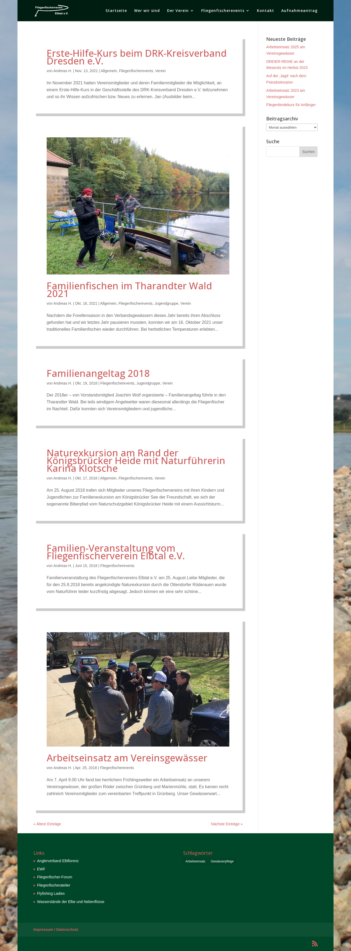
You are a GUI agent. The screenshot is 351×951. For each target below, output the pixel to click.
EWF (41, 869)
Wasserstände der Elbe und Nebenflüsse (70, 902)
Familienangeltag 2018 (98, 373)
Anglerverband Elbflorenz (58, 861)
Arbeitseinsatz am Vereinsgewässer (127, 757)
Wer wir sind (147, 11)
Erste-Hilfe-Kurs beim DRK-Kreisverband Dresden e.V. (137, 57)
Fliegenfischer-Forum (54, 877)
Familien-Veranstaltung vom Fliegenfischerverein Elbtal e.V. (116, 552)
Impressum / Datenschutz (55, 929)
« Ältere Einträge (47, 824)
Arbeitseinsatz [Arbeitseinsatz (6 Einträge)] (195, 861)
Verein (160, 71)
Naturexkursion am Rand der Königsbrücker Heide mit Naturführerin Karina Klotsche (136, 460)
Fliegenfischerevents (222, 11)
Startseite (116, 11)
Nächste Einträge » (227, 824)
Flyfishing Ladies (51, 893)
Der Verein (178, 11)
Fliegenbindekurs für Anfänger (291, 105)
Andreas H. (62, 71)
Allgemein (109, 71)
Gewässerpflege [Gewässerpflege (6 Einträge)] (222, 861)
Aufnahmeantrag (299, 11)
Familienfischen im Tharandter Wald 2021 (129, 289)
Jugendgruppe (166, 303)
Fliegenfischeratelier (53, 885)
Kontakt (265, 11)
